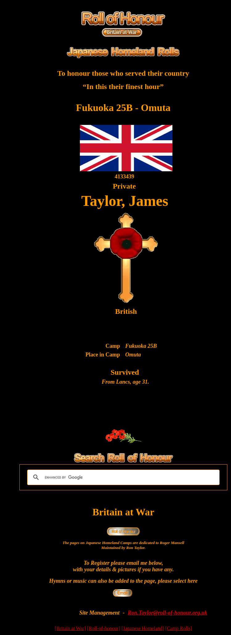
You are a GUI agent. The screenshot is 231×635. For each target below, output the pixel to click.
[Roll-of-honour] (103, 628)
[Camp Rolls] (178, 628)
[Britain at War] (70, 628)
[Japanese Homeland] (143, 628)
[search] (122, 477)
